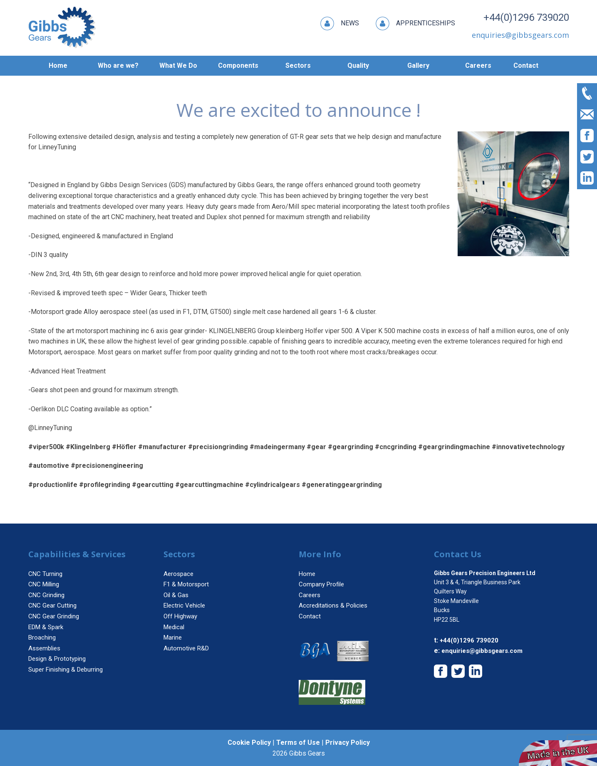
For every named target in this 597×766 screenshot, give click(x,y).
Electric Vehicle (184, 605)
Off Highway (180, 616)
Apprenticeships (415, 23)
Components (238, 65)
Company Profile (321, 584)
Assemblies (44, 648)
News (339, 23)
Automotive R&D (186, 648)
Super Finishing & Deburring (65, 669)
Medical (173, 627)
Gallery (418, 65)
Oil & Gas (175, 595)
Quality (358, 65)
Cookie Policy (249, 742)
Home (58, 65)
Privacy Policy (347, 742)
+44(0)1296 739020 (526, 17)
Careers (478, 65)
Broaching (42, 637)
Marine (172, 637)
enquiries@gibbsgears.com (482, 651)
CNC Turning (45, 574)
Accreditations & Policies (333, 605)
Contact (525, 65)
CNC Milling (43, 584)
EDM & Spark (45, 627)
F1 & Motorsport (186, 584)
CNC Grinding (46, 595)
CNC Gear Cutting (52, 605)
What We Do (178, 65)
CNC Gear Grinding (53, 616)
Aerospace (178, 574)
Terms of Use (298, 742)
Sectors (298, 65)
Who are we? (118, 65)
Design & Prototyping (57, 658)
